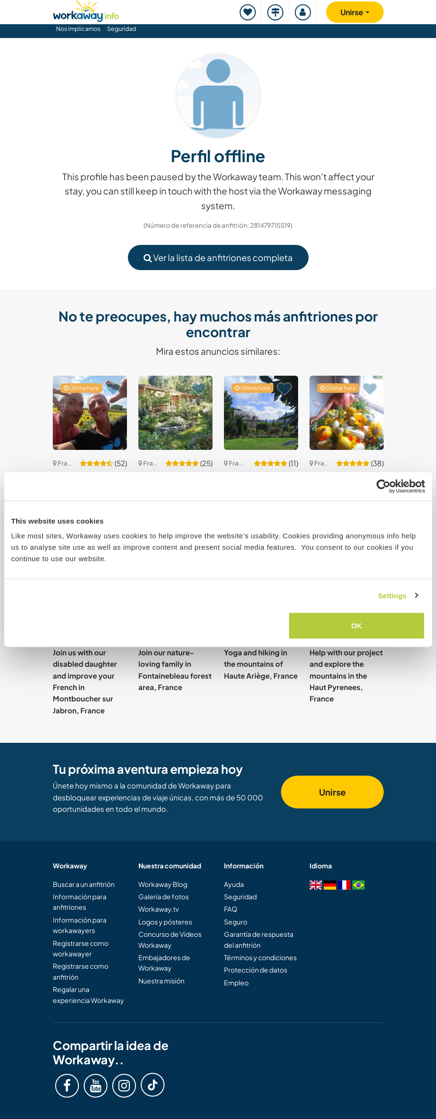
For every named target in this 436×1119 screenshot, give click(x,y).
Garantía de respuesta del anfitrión (258, 939)
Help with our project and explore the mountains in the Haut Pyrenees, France (346, 675)
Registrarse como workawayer (80, 948)
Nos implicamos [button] (78, 28)
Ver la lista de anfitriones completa (218, 257)
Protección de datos (255, 969)
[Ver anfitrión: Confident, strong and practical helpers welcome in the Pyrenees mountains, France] (261, 413)
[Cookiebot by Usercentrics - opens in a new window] (383, 486)
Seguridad (121, 28)
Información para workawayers (80, 924)
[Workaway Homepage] (86, 9)
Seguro (235, 921)
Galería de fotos (163, 896)
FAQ (230, 909)
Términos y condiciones (260, 957)
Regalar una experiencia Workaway (88, 994)
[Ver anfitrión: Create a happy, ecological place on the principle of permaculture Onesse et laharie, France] (347, 413)
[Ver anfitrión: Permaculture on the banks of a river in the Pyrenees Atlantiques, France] (175, 413)
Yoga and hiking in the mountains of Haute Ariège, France (261, 664)
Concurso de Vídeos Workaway (170, 939)
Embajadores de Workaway (164, 962)
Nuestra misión (161, 980)
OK (356, 626)
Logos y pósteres (165, 921)
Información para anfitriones (80, 901)
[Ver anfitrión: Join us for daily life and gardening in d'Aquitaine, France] (90, 413)
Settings (392, 595)
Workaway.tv (158, 909)
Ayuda (234, 884)
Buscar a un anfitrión (84, 884)
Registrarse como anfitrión (80, 971)
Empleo (236, 982)
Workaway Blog (162, 884)
